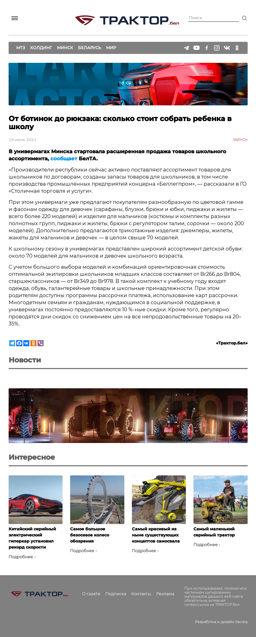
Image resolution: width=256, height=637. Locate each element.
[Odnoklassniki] (33, 343)
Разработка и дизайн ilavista (221, 622)
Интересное (32, 457)
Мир (111, 47)
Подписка (115, 593)
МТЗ (20, 47)
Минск (65, 47)
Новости (25, 360)
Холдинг (41, 47)
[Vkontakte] (26, 343)
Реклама (165, 593)
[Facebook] (19, 343)
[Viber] (40, 343)
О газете (91, 593)
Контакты (141, 593)
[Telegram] (12, 343)
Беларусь (89, 47)
